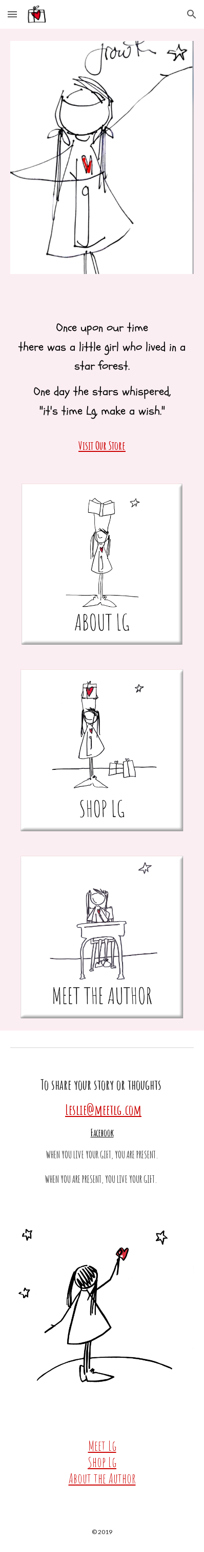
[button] (12, 14)
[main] (102, 379)
